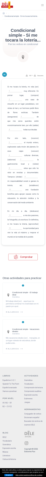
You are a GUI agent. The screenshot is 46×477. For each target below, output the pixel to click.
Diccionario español (31, 417)
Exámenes (28, 399)
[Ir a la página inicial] (4, 13)
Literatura (6, 456)
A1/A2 (5, 403)
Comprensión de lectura (33, 388)
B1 (11, 403)
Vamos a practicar (10, 391)
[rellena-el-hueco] (15, 91)
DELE (5, 437)
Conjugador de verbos (32, 414)
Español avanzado (10, 388)
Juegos (27, 402)
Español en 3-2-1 (9, 380)
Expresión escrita (31, 395)
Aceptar (9, 475)
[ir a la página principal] (7, 5)
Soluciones (40, 75)
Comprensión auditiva (32, 391)
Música (5, 452)
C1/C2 (9, 406)
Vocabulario (28, 384)
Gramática (28, 380)
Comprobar (23, 257)
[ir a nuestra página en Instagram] (26, 443)
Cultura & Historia (9, 459)
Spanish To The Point (11, 384)
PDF (30, 75)
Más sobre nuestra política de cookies (29, 475)
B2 (4, 406)
